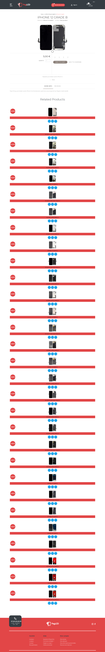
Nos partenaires (33, 641)
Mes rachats (63, 635)
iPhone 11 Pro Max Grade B (52, 448)
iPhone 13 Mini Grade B (52, 382)
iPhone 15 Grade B (53, 249)
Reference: (40, 20)
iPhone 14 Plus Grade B (52, 299)
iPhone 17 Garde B (53, 117)
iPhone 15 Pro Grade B (52, 216)
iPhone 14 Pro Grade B (52, 282)
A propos (31, 635)
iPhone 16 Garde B (53, 183)
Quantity (41, 60)
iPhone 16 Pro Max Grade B (52, 134)
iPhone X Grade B (52, 547)
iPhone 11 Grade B (53, 481)
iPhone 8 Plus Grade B (52, 563)
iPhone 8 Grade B (52, 580)
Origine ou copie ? (47, 639)
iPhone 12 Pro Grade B (52, 415)
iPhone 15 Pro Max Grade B (52, 200)
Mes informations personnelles (68, 639)
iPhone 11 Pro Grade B (52, 464)
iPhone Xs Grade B (52, 514)
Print (53, 79)
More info (48, 86)
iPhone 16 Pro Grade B (52, 150)
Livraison (31, 637)
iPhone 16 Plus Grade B (52, 167)
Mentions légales (66, 649)
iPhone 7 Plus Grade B (52, 596)
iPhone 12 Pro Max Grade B (52, 398)
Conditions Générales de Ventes (56, 649)
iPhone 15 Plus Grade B (52, 233)
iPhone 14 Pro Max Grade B (52, 266)
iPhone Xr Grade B (52, 530)
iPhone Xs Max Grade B (52, 497)
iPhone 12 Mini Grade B (52, 431)
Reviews (57, 86)
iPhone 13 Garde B (53, 365)
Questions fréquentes (48, 635)
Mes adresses (63, 637)
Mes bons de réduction (66, 641)
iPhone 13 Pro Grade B (52, 349)
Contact (31, 639)
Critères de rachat (47, 641)
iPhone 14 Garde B (53, 315)
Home (42, 14)
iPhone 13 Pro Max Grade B (52, 332)
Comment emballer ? (48, 637)
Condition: (57, 20)
